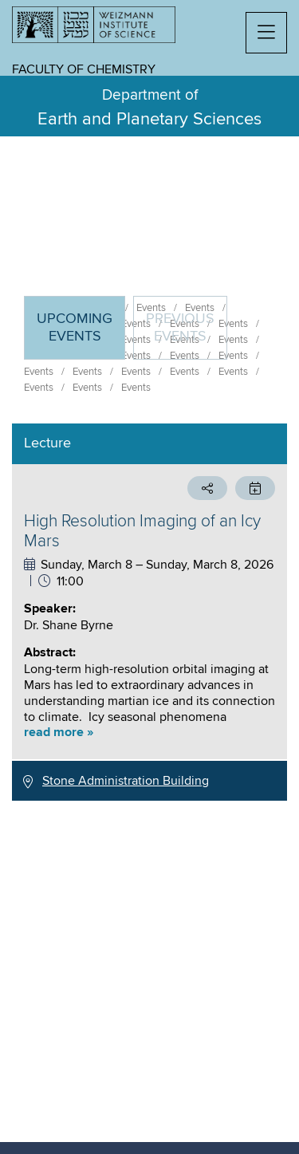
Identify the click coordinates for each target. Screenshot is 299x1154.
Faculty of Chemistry (83, 69)
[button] (266, 32)
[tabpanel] (149, 612)
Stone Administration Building (125, 781)
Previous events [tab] (180, 327)
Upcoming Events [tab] (80, 334)
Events (38, 371)
